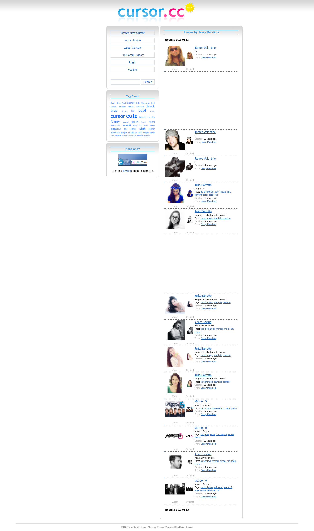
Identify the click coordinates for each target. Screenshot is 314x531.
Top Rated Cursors (132, 54)
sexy (217, 191)
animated (218, 487)
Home (143, 527)
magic (210, 218)
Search (147, 82)
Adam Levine (203, 322)
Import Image (132, 40)
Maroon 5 (201, 401)
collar (205, 195)
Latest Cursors (133, 47)
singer (223, 461)
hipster (223, 191)
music (212, 329)
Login (132, 62)
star (216, 218)
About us (152, 527)
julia (229, 191)
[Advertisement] (88, 89)
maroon (220, 329)
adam (231, 329)
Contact (189, 527)
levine (198, 332)
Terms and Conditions (174, 527)
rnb (225, 329)
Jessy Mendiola (208, 57)
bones (204, 191)
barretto (198, 195)
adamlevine (200, 490)
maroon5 (228, 487)
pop (207, 329)
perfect (210, 191)
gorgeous (213, 195)
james (203, 408)
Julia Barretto (203, 185)
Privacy (160, 527)
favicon (127, 170)
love (209, 461)
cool (202, 329)
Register (132, 69)
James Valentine (205, 47)
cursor (204, 218)
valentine (219, 408)
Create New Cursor (133, 32)
